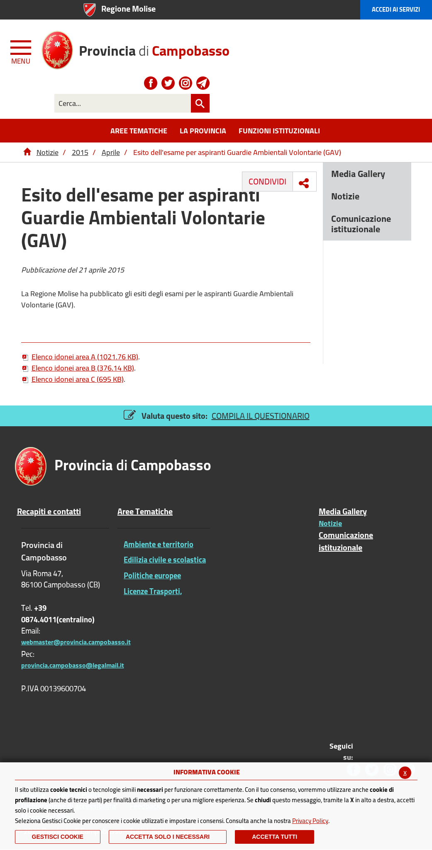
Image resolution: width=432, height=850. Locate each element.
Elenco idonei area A (79, 357)
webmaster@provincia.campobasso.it (76, 642)
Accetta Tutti (274, 836)
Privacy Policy (310, 821)
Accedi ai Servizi (396, 9)
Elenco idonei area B (77, 368)
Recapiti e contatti (49, 511)
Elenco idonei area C (72, 379)
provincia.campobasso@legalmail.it (72, 665)
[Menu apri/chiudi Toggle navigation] (21, 50)
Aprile (111, 152)
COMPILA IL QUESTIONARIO (261, 415)
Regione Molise (128, 8)
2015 (80, 152)
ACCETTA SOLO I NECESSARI (168, 836)
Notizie (48, 152)
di (154, 47)
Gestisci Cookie (57, 836)
